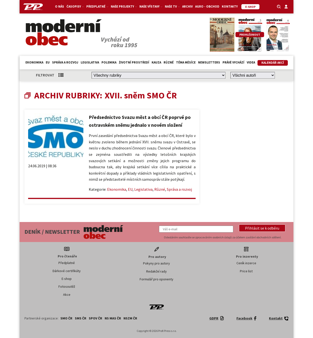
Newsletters (209, 62)
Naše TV (172, 6)
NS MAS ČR (113, 318)
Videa (251, 62)
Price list (246, 271)
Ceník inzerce (246, 263)
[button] (262, 228)
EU (48, 62)
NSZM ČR (130, 318)
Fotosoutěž (66, 286)
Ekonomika (34, 62)
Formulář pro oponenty (156, 279)
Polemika (108, 62)
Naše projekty (124, 6)
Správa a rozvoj (65, 62)
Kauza (156, 62)
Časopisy (75, 6)
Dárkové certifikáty (67, 271)
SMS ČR (80, 318)
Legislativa (90, 62)
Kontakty (230, 6)
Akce (66, 294)
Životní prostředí (134, 62)
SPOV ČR (95, 318)
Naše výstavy (150, 6)
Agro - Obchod (207, 6)
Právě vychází (233, 62)
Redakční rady (156, 271)
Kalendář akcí (272, 63)
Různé (169, 62)
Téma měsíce (186, 62)
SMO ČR (66, 318)
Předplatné (97, 6)
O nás (59, 6)
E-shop (67, 278)
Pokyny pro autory (156, 263)
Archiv (187, 6)
